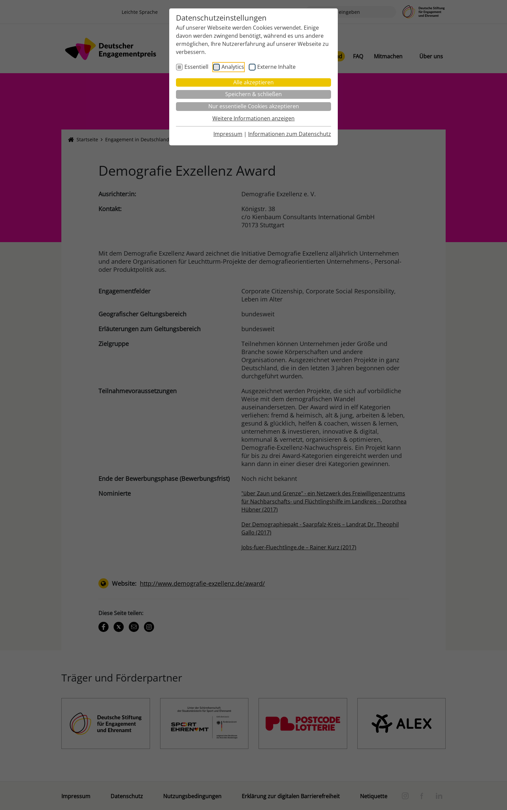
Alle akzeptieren (253, 82)
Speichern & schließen (253, 94)
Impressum (227, 134)
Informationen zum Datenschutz (289, 134)
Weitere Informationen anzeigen (253, 118)
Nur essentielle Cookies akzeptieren (253, 106)
